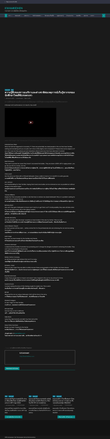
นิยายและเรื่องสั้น (49, 15)
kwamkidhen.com (19, 333)
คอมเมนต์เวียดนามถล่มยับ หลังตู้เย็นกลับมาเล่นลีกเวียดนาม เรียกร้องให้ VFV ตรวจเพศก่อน (40, 401)
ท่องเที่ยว (78, 15)
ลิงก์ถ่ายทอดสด (37, 15)
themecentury (31, 437)
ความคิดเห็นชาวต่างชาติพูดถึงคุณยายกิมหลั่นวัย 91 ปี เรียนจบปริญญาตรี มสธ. (14, 417)
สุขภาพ (86, 15)
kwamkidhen (14, 8)
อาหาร (92, 15)
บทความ (26, 15)
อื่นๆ (12, 90)
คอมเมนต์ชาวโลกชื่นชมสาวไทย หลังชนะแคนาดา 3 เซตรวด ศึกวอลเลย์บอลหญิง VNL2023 (63, 401)
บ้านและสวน (69, 15)
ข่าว (10, 15)
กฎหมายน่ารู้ (60, 15)
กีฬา (6, 396)
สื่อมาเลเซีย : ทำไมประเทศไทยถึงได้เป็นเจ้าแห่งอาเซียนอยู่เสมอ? (67, 417)
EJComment (19, 98)
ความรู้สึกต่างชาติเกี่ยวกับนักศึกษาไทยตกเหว (21, 348)
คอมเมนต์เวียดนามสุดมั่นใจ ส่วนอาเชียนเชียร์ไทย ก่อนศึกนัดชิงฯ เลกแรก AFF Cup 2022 (16, 401)
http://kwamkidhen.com (27, 356)
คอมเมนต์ (17, 15)
